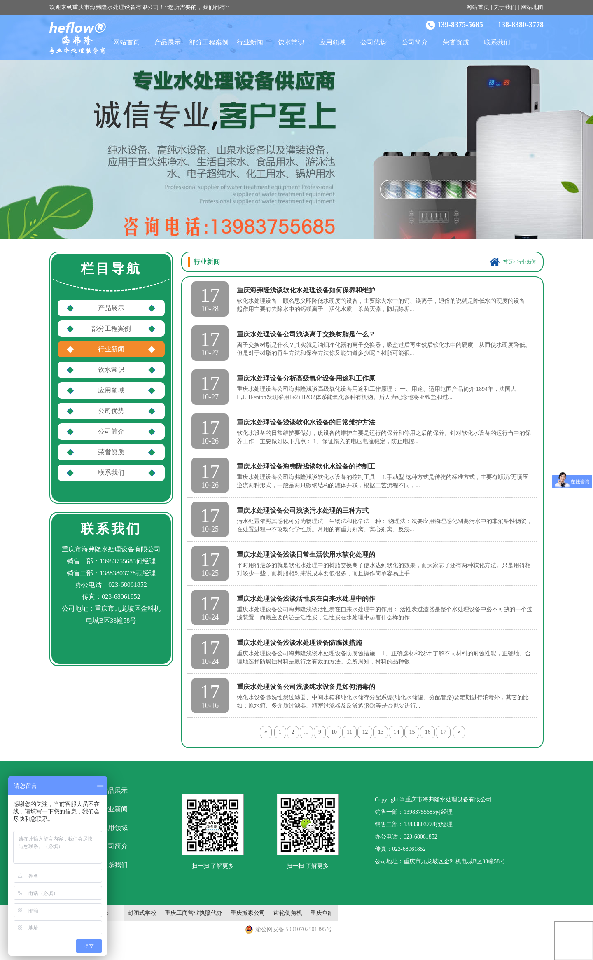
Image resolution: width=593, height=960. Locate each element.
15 (412, 732)
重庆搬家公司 (248, 913)
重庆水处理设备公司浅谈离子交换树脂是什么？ (306, 334)
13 (380, 732)
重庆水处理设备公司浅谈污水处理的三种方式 (303, 510)
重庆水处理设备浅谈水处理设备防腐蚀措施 (299, 642)
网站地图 (532, 7)
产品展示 (167, 42)
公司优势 (373, 42)
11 (349, 732)
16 (427, 732)
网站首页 (477, 7)
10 (334, 732)
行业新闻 (250, 42)
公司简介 (415, 42)
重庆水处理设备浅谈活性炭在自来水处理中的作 (306, 598)
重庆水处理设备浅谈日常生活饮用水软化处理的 (306, 554)
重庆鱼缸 (322, 913)
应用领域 (332, 42)
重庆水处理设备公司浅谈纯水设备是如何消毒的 (306, 686)
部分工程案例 (209, 42)
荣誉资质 (456, 42)
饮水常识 (291, 42)
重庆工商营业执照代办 (193, 913)
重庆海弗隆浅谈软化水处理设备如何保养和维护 (306, 290)
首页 (508, 262)
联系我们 (497, 42)
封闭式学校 (142, 913)
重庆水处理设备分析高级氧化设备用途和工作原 (306, 378)
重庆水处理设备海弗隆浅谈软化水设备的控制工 (306, 466)
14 (396, 732)
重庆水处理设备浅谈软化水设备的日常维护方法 (306, 422)
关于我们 (504, 7)
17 (443, 732)
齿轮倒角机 (287, 913)
